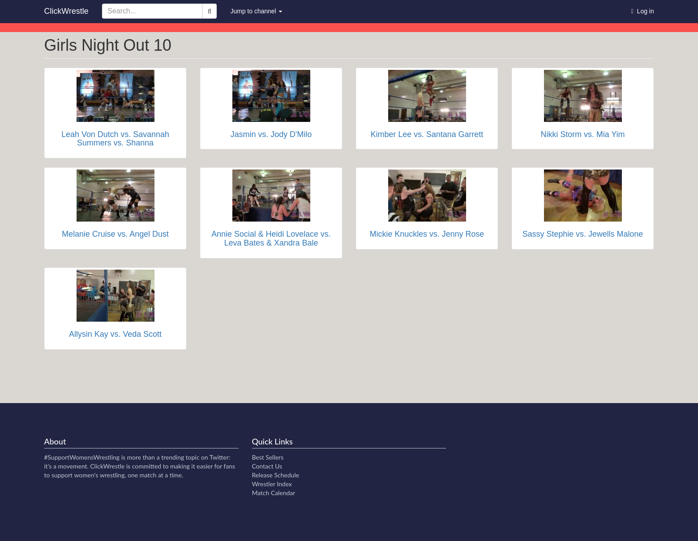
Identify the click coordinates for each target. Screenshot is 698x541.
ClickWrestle (66, 11)
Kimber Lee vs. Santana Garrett (426, 134)
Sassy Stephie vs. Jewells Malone (582, 234)
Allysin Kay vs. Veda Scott (115, 334)
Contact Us (267, 466)
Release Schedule (275, 475)
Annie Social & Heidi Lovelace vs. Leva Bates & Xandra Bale (271, 238)
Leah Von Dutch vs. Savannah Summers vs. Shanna (115, 139)
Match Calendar (273, 493)
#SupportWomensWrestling (82, 457)
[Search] (209, 11)
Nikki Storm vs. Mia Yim (582, 134)
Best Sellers (268, 457)
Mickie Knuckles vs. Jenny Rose (426, 234)
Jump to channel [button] (256, 11)
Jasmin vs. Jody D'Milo (271, 134)
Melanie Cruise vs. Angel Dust (115, 234)
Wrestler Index (272, 484)
